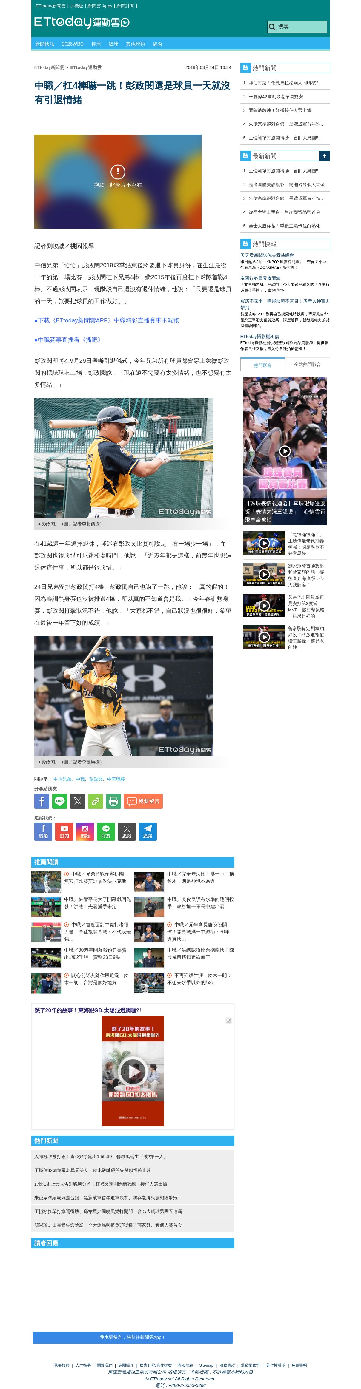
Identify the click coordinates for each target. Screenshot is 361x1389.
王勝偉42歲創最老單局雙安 (276, 96)
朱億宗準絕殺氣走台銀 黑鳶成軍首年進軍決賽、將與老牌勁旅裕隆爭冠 (106, 1197)
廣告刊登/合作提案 (156, 1365)
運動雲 (86, 23)
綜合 (157, 44)
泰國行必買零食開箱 (260, 278)
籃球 (113, 44)
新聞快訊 (44, 44)
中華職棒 (116, 779)
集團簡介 (126, 1365)
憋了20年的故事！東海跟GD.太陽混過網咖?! (88, 1010)
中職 (80, 779)
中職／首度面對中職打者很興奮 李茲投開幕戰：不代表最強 (97, 932)
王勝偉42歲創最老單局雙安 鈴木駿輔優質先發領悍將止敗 (92, 1170)
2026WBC (73, 44)
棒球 (96, 44)
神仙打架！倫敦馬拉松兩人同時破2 (283, 82)
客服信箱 (185, 1365)
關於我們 (105, 1365)
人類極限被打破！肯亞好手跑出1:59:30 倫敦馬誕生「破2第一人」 (101, 1156)
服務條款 (227, 1365)
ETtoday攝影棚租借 (259, 336)
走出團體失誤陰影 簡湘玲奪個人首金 (287, 184)
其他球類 (135, 44)
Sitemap (206, 1365)
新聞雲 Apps (99, 5)
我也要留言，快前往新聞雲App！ (133, 1337)
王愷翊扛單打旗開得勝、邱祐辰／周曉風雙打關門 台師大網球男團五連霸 (108, 1211)
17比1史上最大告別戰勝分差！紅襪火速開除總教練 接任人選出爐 (100, 1183)
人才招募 (83, 1365)
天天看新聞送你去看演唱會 (267, 255)
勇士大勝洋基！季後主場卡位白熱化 (284, 225)
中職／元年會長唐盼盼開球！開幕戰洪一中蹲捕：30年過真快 (198, 932)
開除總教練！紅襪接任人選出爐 (280, 110)
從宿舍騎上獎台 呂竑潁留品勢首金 (284, 211)
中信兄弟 (62, 779)
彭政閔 (96, 779)
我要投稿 (62, 1365)
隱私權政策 (250, 1365)
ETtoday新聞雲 (51, 5)
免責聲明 (299, 1365)
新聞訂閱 (125, 5)
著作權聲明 (275, 1365)
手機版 (76, 5)
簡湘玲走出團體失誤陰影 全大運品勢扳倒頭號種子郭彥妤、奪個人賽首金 (108, 1225)
